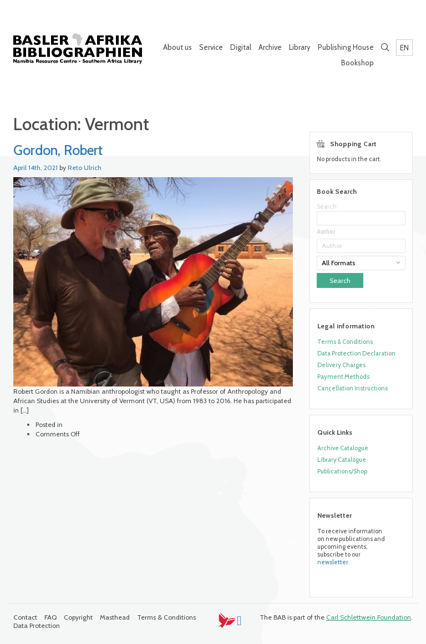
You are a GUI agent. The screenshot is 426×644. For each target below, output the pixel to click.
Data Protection (36, 625)
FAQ (50, 617)
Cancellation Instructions (352, 388)
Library (300, 47)
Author (326, 231)
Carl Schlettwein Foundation (368, 617)
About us (177, 47)
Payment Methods (343, 376)
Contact (25, 617)
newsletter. (333, 562)
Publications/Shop (342, 471)
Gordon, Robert (58, 150)
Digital (240, 47)
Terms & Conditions (345, 342)
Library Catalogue (341, 459)
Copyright (78, 617)
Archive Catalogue (342, 448)
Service (211, 47)
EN (404, 47)
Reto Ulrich (85, 167)
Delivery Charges (341, 365)
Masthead (115, 617)
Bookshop (357, 62)
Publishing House (346, 47)
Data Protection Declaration (356, 353)
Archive (270, 47)
